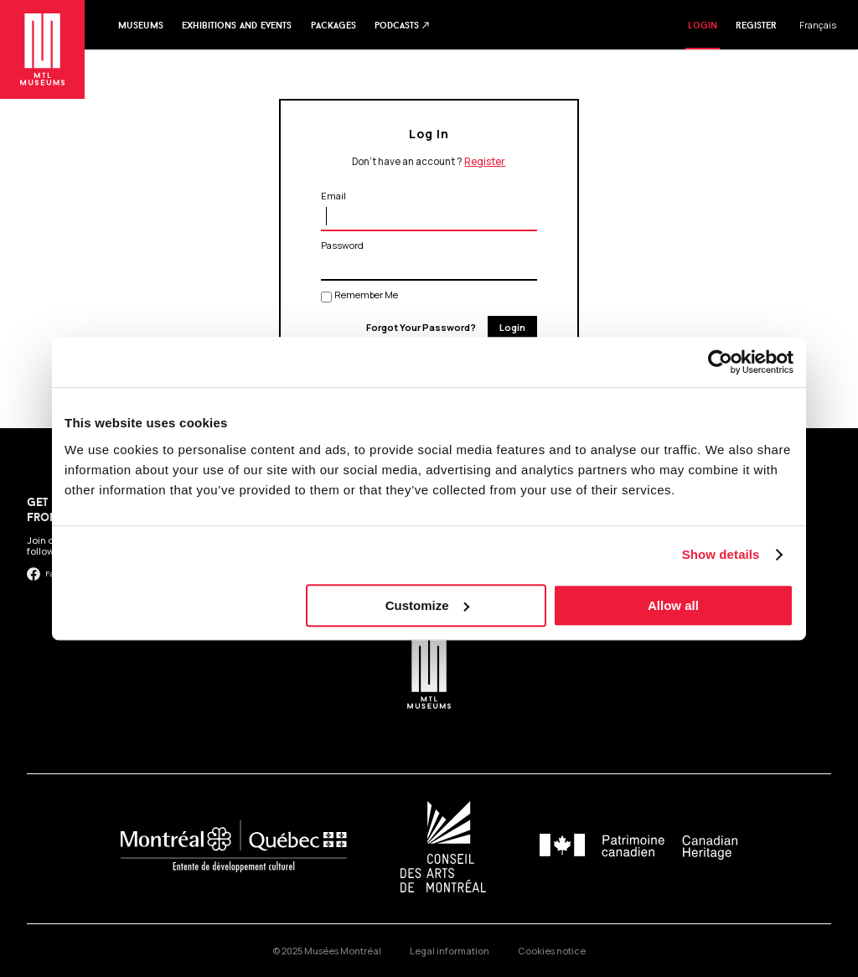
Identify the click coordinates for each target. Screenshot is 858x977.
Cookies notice (552, 950)
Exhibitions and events (237, 25)
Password (342, 245)
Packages (333, 25)
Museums (140, 25)
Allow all (673, 605)
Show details (721, 554)
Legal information (449, 950)
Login (702, 25)
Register (756, 25)
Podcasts (403, 25)
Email (333, 195)
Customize (427, 605)
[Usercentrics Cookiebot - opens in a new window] (720, 362)
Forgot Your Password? (421, 327)
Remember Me (366, 294)
